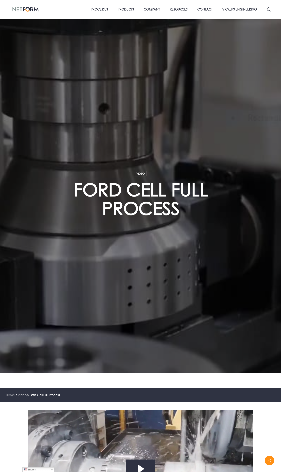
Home (10, 395)
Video (140, 173)
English (30, 469)
